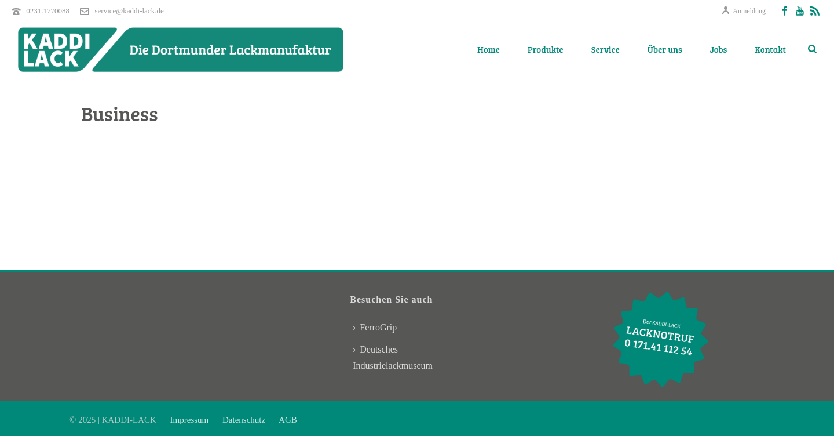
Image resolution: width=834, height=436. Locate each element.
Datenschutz (243, 419)
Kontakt (770, 49)
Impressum (190, 419)
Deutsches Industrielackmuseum (393, 357)
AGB (287, 419)
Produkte (546, 49)
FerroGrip (375, 327)
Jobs (718, 49)
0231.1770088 (48, 10)
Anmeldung (743, 11)
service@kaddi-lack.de (129, 10)
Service (605, 49)
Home (488, 49)
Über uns (665, 49)
